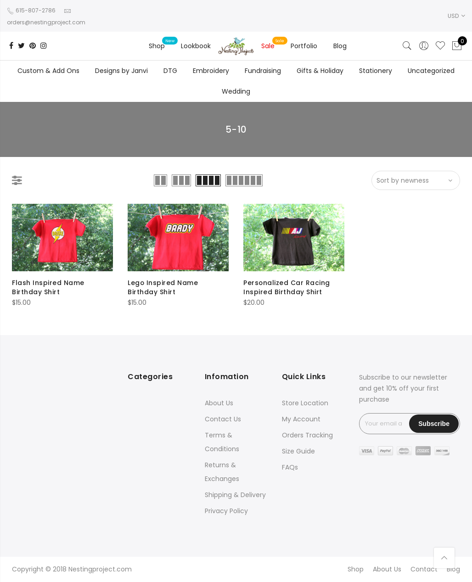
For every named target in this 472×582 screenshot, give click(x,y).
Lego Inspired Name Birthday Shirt (163, 287)
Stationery (375, 70)
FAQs (290, 467)
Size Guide (298, 451)
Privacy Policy (226, 510)
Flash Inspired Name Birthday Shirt (48, 287)
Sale (268, 45)
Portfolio (304, 45)
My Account (301, 419)
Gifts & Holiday (320, 70)
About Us (219, 403)
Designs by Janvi (121, 70)
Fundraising (263, 70)
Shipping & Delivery (235, 494)
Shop (157, 45)
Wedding (236, 91)
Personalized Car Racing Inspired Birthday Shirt (287, 287)
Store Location (305, 403)
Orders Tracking (307, 435)
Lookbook (196, 45)
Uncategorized (431, 70)
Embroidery (211, 70)
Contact (424, 569)
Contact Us (223, 419)
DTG (170, 70)
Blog (340, 45)
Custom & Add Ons (48, 70)
